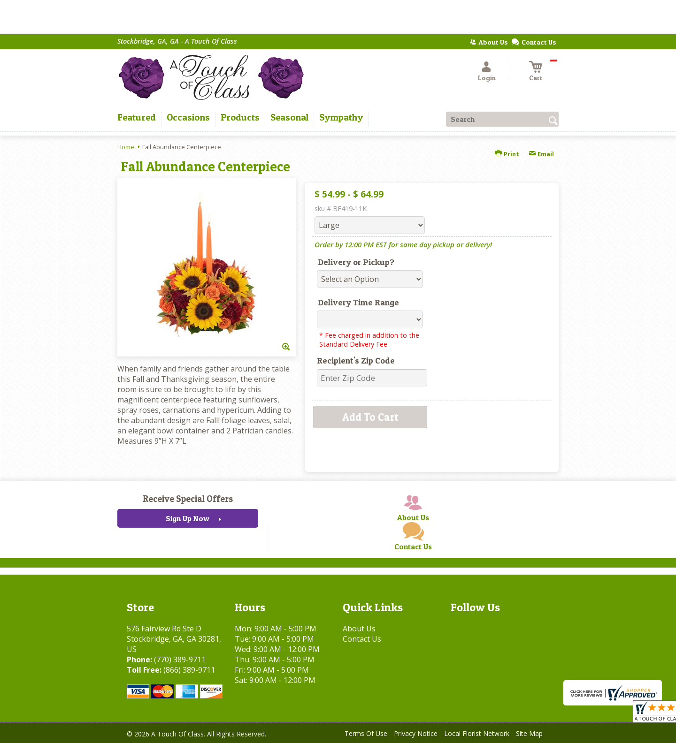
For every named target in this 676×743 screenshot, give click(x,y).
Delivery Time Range (358, 302)
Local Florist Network (476, 733)
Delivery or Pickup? (356, 262)
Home (125, 147)
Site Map (529, 733)
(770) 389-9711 (180, 659)
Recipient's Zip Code (356, 360)
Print (507, 154)
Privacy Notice (416, 733)
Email (541, 154)
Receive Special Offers (188, 498)
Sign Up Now (187, 518)
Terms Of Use (366, 733)
